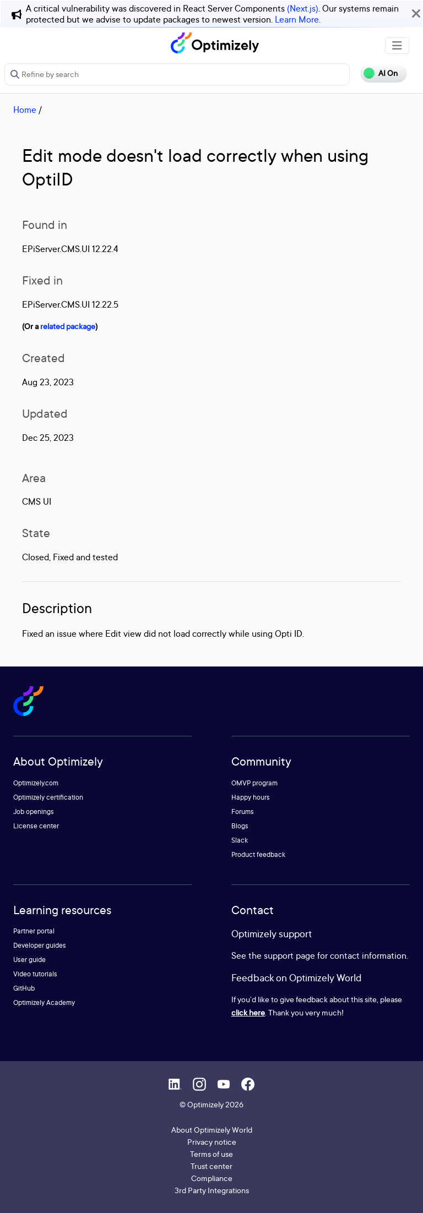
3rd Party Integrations (212, 1190)
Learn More (297, 19)
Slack (239, 840)
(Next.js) (302, 8)
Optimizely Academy (44, 1002)
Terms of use (211, 1154)
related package (67, 326)
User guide (29, 959)
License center (36, 825)
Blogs (239, 825)
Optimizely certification (48, 797)
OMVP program (254, 783)
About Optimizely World (211, 1129)
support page (289, 955)
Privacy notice (211, 1141)
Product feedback (258, 854)
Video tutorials (35, 974)
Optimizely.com (35, 783)
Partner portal (34, 931)
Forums (242, 811)
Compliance (211, 1178)
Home (24, 109)
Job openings (33, 811)
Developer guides (39, 945)
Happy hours (250, 797)
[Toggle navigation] (397, 45)
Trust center (211, 1166)
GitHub (24, 988)
